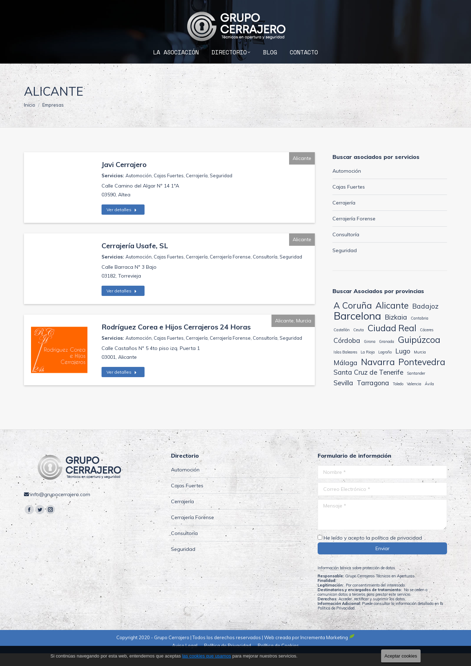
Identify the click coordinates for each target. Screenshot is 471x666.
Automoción (139, 188)
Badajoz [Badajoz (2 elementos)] (425, 319)
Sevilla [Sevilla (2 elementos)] (343, 395)
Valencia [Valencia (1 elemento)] (414, 396)
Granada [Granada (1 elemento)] (386, 354)
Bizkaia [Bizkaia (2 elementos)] (396, 330)
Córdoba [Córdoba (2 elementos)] (347, 353)
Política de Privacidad (336, 620)
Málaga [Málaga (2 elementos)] (345, 375)
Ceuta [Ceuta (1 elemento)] (358, 342)
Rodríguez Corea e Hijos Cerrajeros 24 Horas (176, 339)
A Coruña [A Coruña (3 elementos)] (353, 318)
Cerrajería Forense (230, 269)
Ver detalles (121, 222)
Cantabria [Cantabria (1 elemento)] (419, 330)
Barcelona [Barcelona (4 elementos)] (357, 328)
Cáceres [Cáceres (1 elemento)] (426, 342)
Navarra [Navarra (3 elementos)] (378, 374)
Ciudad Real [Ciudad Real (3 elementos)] (391, 340)
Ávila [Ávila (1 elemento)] (429, 396)
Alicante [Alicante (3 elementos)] (392, 318)
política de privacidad (397, 550)
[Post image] (59, 362)
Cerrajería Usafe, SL (135, 258)
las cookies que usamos (206, 656)
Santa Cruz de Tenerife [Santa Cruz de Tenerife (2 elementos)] (368, 385)
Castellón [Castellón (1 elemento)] (342, 342)
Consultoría (265, 269)
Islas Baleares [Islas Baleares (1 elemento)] (345, 364)
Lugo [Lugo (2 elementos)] (402, 363)
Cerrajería (197, 188)
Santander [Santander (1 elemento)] (416, 385)
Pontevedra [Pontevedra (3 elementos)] (421, 374)
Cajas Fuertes (169, 188)
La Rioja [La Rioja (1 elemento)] (368, 364)
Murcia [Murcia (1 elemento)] (420, 364)
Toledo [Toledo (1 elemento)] (398, 396)
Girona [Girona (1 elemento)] (369, 354)
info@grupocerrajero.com (410, 6)
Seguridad (221, 188)
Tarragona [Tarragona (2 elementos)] (373, 395)
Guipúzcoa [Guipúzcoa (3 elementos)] (419, 352)
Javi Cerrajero (124, 177)
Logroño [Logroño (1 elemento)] (385, 364)
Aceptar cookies (401, 656)
